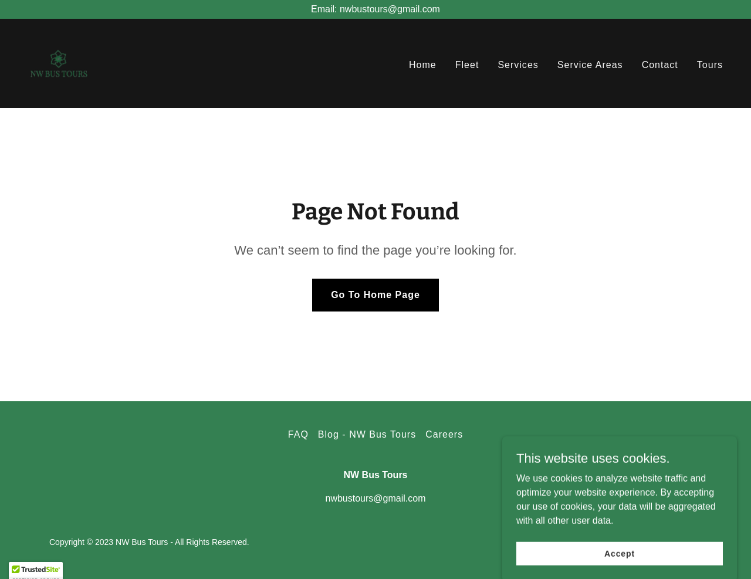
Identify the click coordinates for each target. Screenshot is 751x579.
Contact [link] (660, 65)
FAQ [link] (298, 434)
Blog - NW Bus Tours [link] (367, 434)
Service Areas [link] (590, 65)
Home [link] (423, 65)
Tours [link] (710, 65)
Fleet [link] (467, 65)
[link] (58, 62)
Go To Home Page (375, 295)
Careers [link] (444, 434)
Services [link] (518, 65)
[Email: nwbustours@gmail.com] (375, 9)
